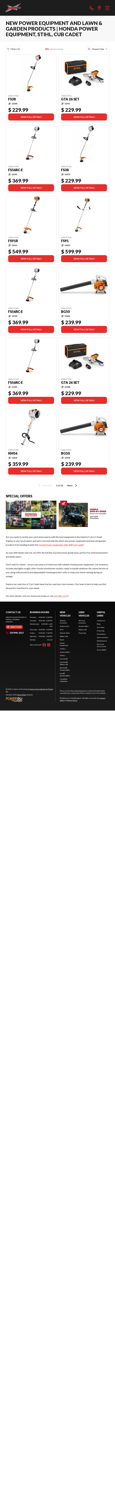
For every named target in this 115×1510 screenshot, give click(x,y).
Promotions (101, 634)
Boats (62, 640)
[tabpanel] (41, 628)
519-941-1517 (60, 596)
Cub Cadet (78, 544)
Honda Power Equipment (51, 544)
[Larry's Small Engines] (19, 7)
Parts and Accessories (101, 645)
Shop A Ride (21, 695)
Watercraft (64, 636)
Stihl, (66, 544)
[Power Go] (30, 699)
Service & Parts (102, 637)
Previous (44, 485)
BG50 (65, 312)
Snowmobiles (65, 652)
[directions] (99, 7)
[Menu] (107, 8)
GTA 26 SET (70, 99)
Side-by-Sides (65, 633)
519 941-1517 (15, 632)
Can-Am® (63, 659)
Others (62, 655)
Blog (98, 624)
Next (72, 485)
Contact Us (101, 621)
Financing (82, 633)
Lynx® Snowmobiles (65, 674)
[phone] (91, 7)
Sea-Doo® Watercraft (64, 663)
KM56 (12, 453)
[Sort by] (98, 49)
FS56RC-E (15, 170)
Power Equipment (64, 644)
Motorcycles (64, 626)
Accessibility (101, 650)
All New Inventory (63, 622)
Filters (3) (13, 49)
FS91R (13, 241)
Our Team (100, 627)
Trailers (63, 649)
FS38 (12, 99)
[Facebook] (44, 645)
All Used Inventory (82, 622)
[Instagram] (48, 645)
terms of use (72, 700)
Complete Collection (64, 680)
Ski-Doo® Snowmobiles (65, 669)
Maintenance (102, 641)
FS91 (65, 241)
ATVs (62, 630)
